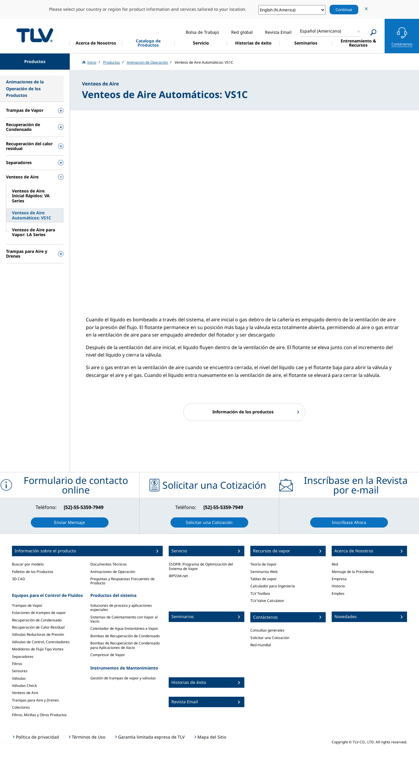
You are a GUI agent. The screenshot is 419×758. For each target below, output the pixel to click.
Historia (338, 586)
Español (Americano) (320, 31)
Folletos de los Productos (32, 571)
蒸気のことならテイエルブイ (34, 35)
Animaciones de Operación (112, 571)
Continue (344, 9)
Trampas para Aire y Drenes (35, 700)
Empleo (338, 593)
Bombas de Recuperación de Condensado (125, 635)
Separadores (22, 656)
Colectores (21, 707)
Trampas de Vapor (27, 605)
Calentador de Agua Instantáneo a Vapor (124, 628)
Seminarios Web (264, 571)
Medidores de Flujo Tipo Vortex (37, 649)
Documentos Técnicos (108, 564)
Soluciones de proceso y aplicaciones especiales (121, 607)
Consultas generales (267, 630)
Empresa (339, 578)
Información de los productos (243, 412)
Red (335, 564)
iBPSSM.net (178, 575)
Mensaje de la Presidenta (353, 571)
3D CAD (18, 578)
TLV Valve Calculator (267, 600)
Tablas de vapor (263, 578)
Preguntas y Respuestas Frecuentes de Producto (122, 581)
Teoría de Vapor (263, 564)
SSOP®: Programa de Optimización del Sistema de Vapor (201, 566)
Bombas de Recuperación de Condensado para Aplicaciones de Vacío (125, 645)
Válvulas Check (24, 685)
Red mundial (260, 644)
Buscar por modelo (28, 564)
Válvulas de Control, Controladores (41, 641)
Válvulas (19, 678)
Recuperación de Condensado (37, 620)
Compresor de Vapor (107, 654)
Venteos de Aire (25, 692)
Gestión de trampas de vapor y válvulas (123, 678)
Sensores (20, 670)
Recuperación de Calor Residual (38, 627)
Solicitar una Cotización (269, 637)
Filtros (17, 663)
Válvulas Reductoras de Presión (38, 634)
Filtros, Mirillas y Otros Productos (39, 714)
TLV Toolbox (260, 593)
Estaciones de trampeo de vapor (39, 612)
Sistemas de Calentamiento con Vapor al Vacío (124, 619)
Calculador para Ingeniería (272, 586)
